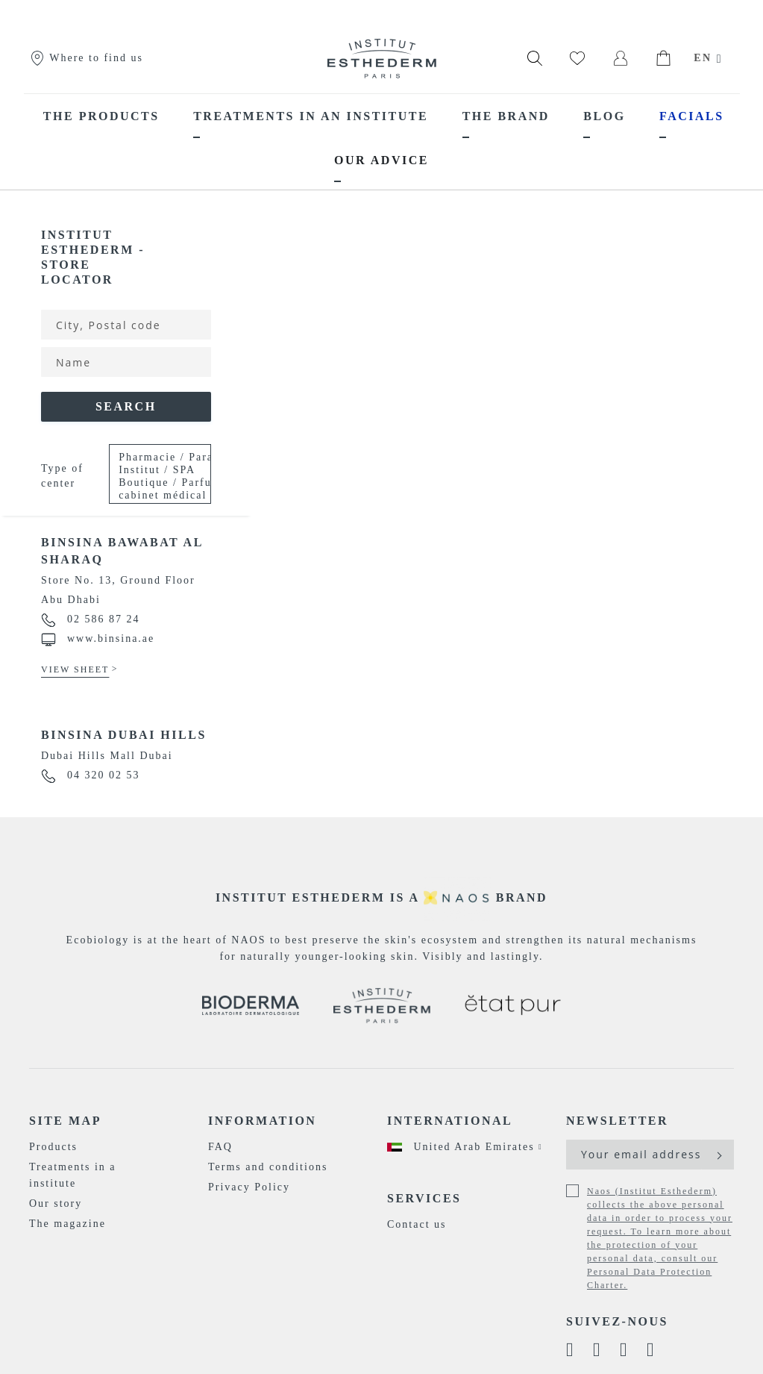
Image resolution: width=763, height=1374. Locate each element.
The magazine (67, 1223)
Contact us (417, 1224)
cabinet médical (154, 496)
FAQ (220, 1146)
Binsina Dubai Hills (124, 734)
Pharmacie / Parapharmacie (154, 458)
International (449, 1120)
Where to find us (86, 57)
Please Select (154, 477)
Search (126, 406)
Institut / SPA (154, 470)
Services (424, 1198)
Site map (65, 1120)
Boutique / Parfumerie (154, 483)
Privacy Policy (249, 1187)
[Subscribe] (718, 1155)
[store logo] (381, 58)
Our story (55, 1203)
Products (53, 1146)
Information (262, 1120)
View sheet (75, 669)
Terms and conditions (267, 1166)
